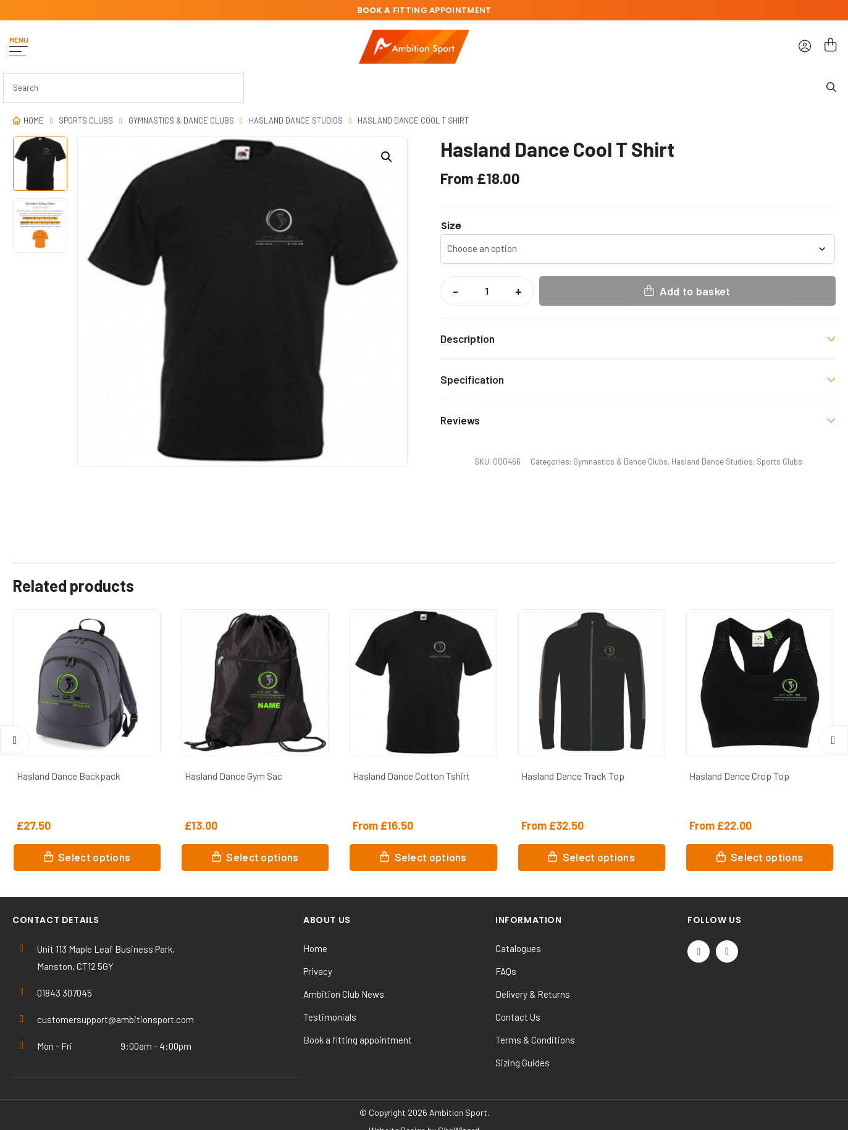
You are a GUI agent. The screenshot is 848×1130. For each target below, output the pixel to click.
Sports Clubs (86, 120)
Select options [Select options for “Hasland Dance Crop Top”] (767, 857)
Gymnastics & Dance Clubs (181, 120)
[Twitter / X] (698, 951)
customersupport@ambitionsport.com (115, 1019)
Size (451, 226)
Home (33, 120)
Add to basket (695, 291)
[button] (387, 157)
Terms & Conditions (535, 1039)
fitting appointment (424, 10)
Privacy (317, 971)
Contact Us (517, 1016)
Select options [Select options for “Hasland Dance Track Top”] (599, 857)
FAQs (505, 971)
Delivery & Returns (532, 994)
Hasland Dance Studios (296, 120)
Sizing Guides (522, 1062)
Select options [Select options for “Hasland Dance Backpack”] (94, 857)
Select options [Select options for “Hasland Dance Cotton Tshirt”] (431, 857)
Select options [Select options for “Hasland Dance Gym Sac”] (262, 857)
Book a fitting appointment (357, 1039)
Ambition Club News (343, 994)
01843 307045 (64, 992)
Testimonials (329, 1016)
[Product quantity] (486, 291)
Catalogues (518, 948)
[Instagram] (727, 951)
